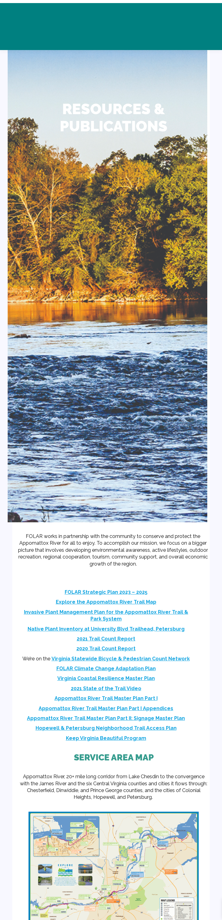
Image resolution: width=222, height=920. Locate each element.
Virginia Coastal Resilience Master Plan (106, 678)
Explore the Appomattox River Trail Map (106, 602)
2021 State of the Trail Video (106, 688)
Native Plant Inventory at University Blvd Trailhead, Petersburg (106, 629)
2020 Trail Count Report (106, 648)
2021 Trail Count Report (106, 639)
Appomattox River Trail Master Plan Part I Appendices (106, 708)
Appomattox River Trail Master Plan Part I (106, 698)
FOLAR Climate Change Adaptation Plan (106, 668)
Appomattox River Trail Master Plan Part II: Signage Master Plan (106, 718)
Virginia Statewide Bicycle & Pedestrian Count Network (121, 659)
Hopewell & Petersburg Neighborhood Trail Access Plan (106, 728)
